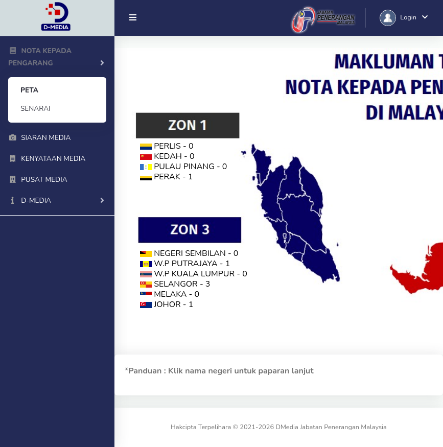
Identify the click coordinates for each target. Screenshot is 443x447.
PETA (29, 90)
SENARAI (35, 108)
